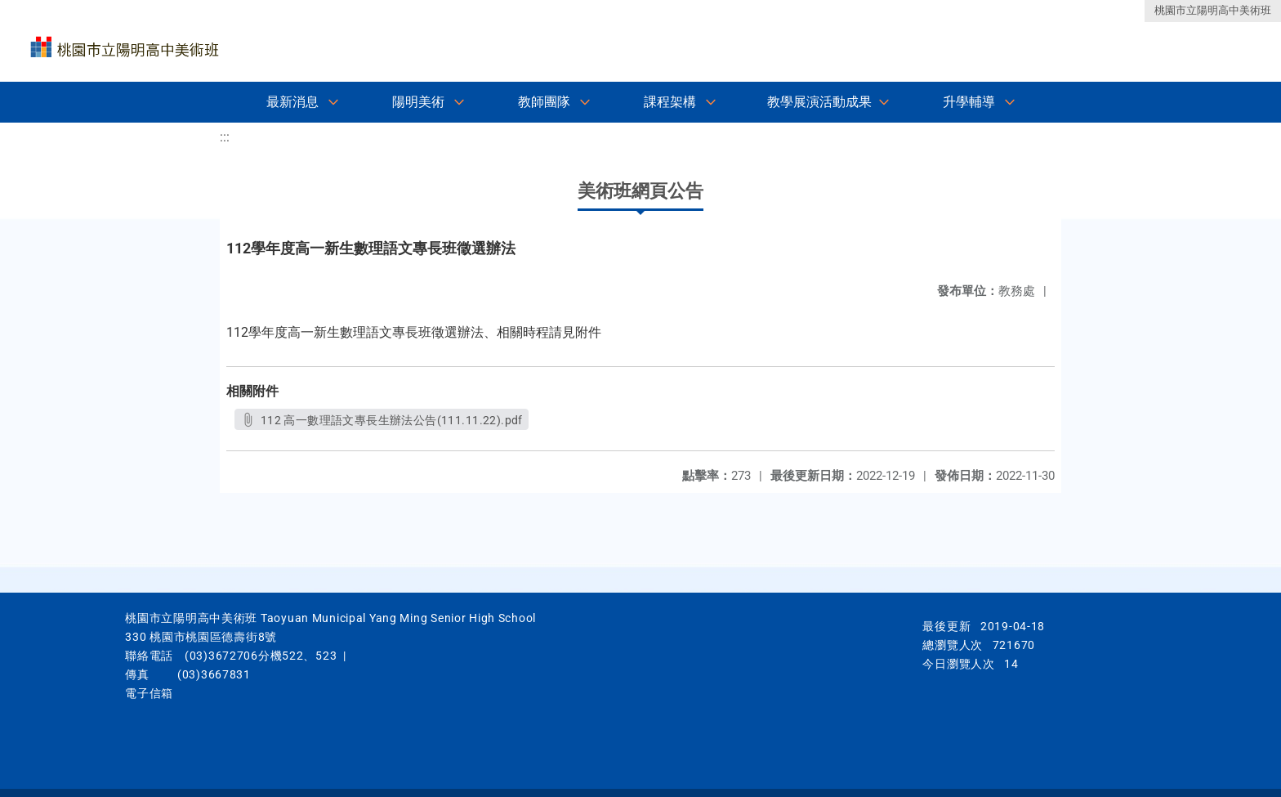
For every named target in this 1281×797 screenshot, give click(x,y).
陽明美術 (418, 102)
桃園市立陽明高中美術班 (1212, 10)
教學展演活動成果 (819, 102)
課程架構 (670, 102)
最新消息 (292, 102)
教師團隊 (544, 102)
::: (225, 137)
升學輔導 (969, 102)
